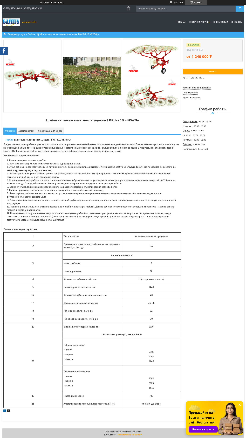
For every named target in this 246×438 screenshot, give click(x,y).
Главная (181, 22)
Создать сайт (46, 2)
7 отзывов (178, 2)
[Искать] (240, 9)
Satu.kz (137, 431)
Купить (213, 72)
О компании (220, 22)
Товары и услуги (199, 22)
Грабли (31, 34)
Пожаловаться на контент (130, 435)
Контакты (236, 22)
